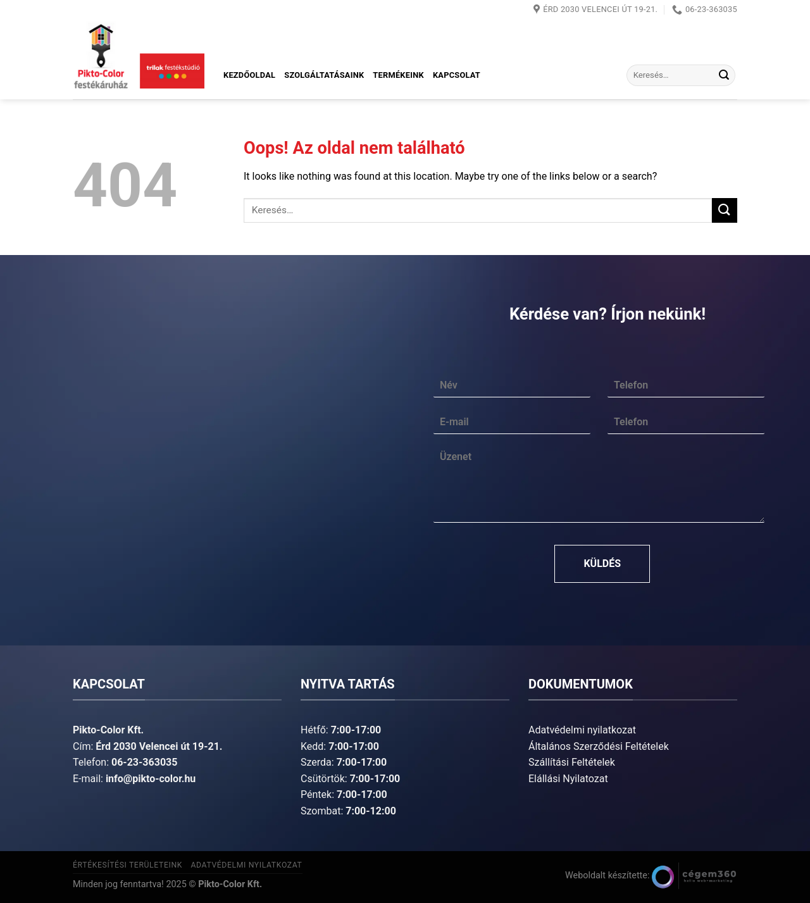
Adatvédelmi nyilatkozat (582, 730)
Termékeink (398, 75)
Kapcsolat (456, 75)
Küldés (602, 563)
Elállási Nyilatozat (568, 779)
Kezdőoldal (249, 75)
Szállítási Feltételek (571, 762)
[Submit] (724, 75)
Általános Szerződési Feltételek (598, 746)
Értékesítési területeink (127, 865)
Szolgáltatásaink (324, 75)
